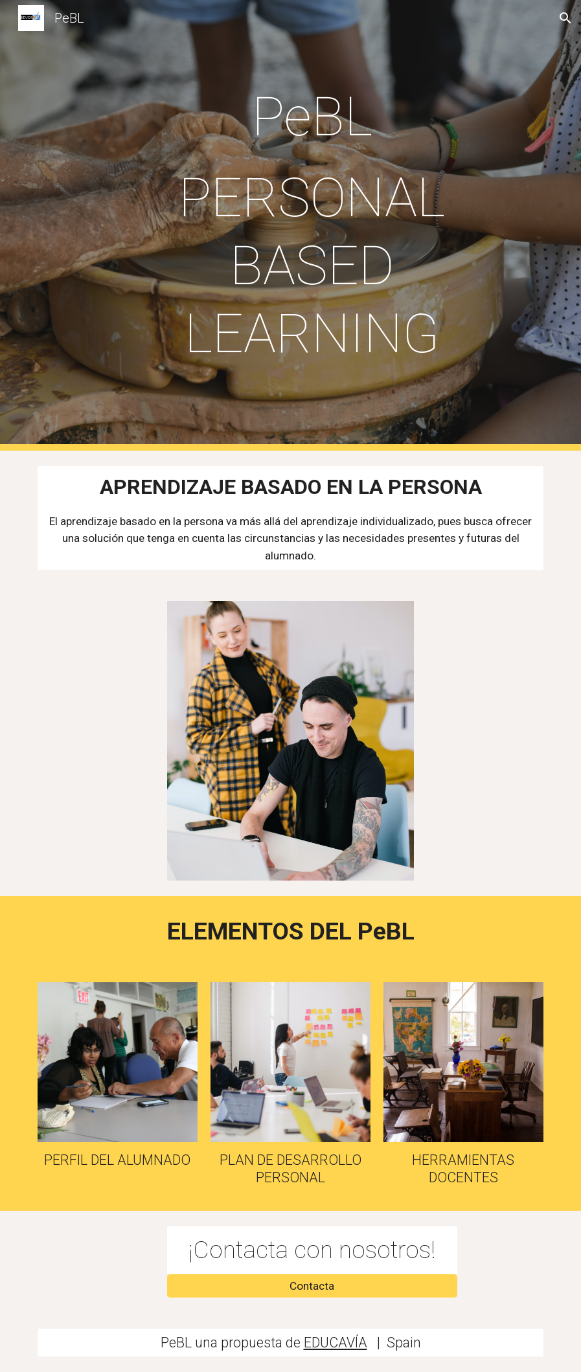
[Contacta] (312, 1285)
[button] (565, 18)
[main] (312, 225)
